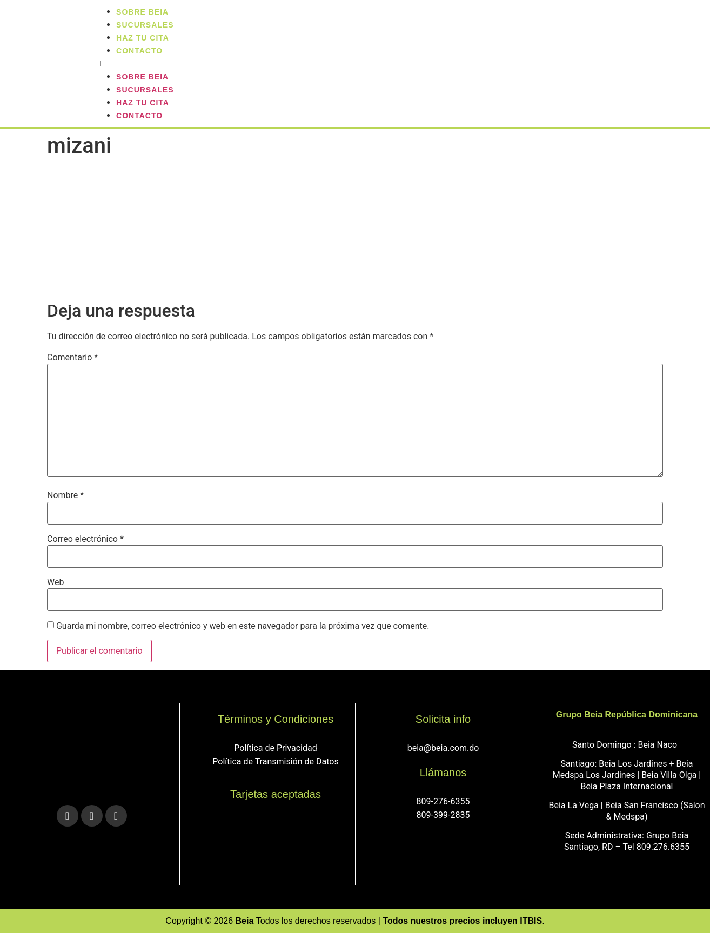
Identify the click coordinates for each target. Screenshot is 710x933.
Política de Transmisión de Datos (275, 761)
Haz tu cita (142, 102)
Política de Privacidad (275, 748)
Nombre (65, 495)
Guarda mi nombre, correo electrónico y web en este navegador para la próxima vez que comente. (242, 626)
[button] (400, 63)
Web (55, 582)
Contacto (139, 50)
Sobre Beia (142, 76)
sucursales (144, 89)
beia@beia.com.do (443, 748)
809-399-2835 (443, 815)
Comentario (72, 357)
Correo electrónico (85, 539)
